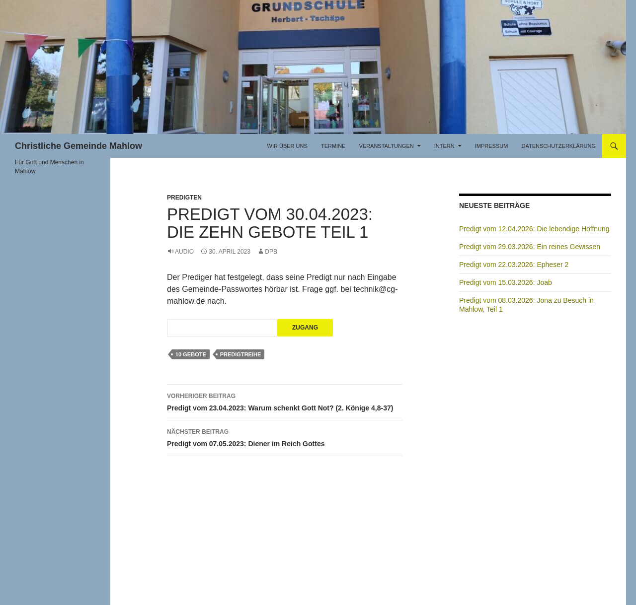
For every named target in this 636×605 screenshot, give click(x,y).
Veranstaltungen (386, 146)
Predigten (184, 197)
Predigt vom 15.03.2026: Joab (505, 282)
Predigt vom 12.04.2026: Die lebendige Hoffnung (534, 229)
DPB (271, 251)
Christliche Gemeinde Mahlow (78, 146)
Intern (444, 146)
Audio (184, 251)
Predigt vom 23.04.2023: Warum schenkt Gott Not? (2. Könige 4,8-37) (284, 401)
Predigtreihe (240, 354)
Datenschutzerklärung (558, 146)
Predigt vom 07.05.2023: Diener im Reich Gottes (284, 437)
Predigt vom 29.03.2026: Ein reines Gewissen (529, 247)
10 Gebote (190, 354)
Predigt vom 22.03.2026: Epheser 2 (513, 265)
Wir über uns (287, 146)
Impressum (491, 146)
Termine (333, 146)
